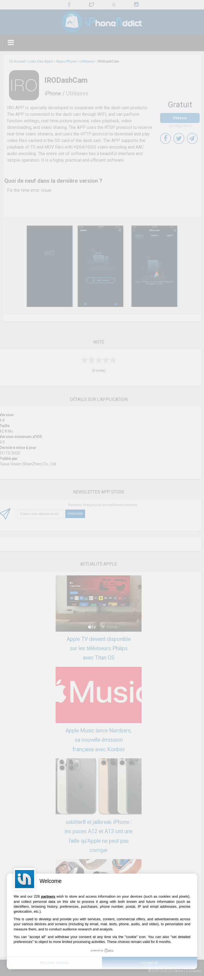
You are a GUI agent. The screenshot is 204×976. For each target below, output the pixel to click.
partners (48, 896)
